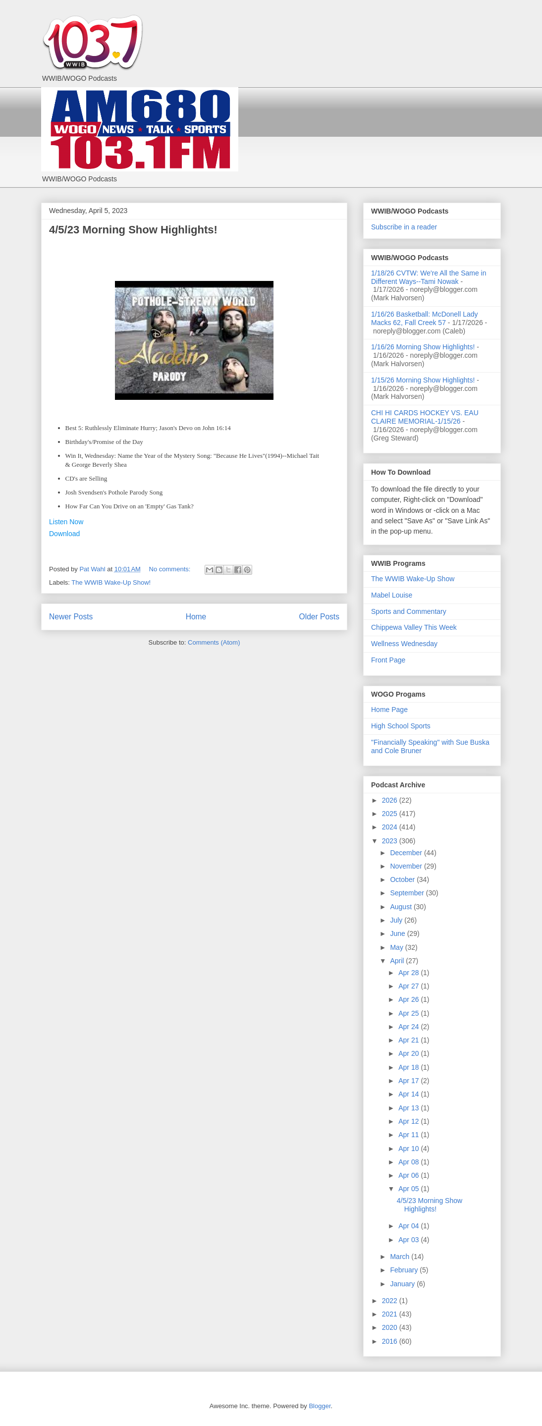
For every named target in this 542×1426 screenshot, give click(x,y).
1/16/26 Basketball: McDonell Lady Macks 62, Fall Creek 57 (424, 318)
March (400, 1257)
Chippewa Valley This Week (414, 627)
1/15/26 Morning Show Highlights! (423, 380)
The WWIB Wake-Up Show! (111, 582)
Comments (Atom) (214, 642)
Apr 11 (409, 1135)
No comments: (170, 569)
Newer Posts (71, 616)
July (397, 920)
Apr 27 (409, 986)
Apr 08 (409, 1162)
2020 (390, 1327)
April (398, 961)
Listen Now (66, 522)
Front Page (388, 660)
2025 (390, 814)
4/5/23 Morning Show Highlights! (133, 229)
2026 (390, 800)
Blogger (319, 1406)
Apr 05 (409, 1189)
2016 (390, 1341)
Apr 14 (409, 1094)
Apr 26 (409, 999)
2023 (390, 841)
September (408, 893)
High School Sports (401, 726)
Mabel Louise (391, 595)
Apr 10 (409, 1148)
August (401, 907)
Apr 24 (409, 1027)
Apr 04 (409, 1226)
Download (64, 534)
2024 (390, 827)
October (403, 879)
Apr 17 (409, 1081)
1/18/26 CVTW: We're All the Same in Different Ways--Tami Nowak (428, 277)
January (403, 1284)
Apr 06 (409, 1175)
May (397, 947)
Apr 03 (409, 1240)
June (398, 933)
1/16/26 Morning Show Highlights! (423, 347)
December (407, 853)
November (407, 866)
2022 (390, 1301)
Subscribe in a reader (404, 227)
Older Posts (319, 616)
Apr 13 (409, 1108)
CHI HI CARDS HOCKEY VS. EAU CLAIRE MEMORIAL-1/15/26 (425, 417)
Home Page (389, 709)
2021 (390, 1314)
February (405, 1270)
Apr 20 (409, 1053)
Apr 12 (409, 1121)
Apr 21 (409, 1040)
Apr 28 (409, 973)
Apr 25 (409, 1013)
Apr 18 (409, 1067)
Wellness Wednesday (404, 644)
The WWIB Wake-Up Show (412, 579)
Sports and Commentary (408, 611)
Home (196, 616)
